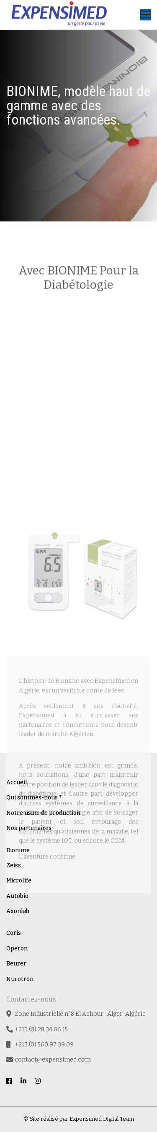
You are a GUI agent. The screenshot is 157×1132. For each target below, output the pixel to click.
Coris (13, 933)
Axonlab (17, 911)
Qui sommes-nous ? (34, 797)
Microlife (18, 880)
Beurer (16, 963)
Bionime (18, 850)
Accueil (16, 782)
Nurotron (19, 979)
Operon (17, 948)
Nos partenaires (28, 828)
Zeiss (13, 865)
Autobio (17, 896)
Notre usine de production (43, 813)
